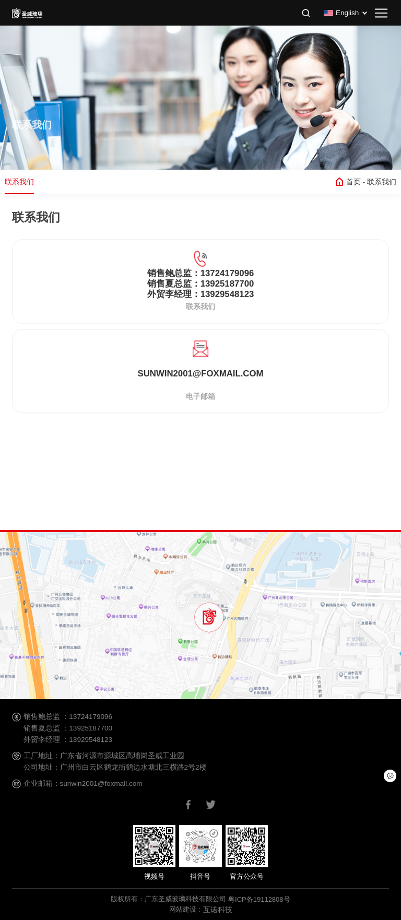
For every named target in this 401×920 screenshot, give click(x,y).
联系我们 (19, 182)
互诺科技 (217, 910)
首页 (355, 182)
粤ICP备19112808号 (259, 899)
